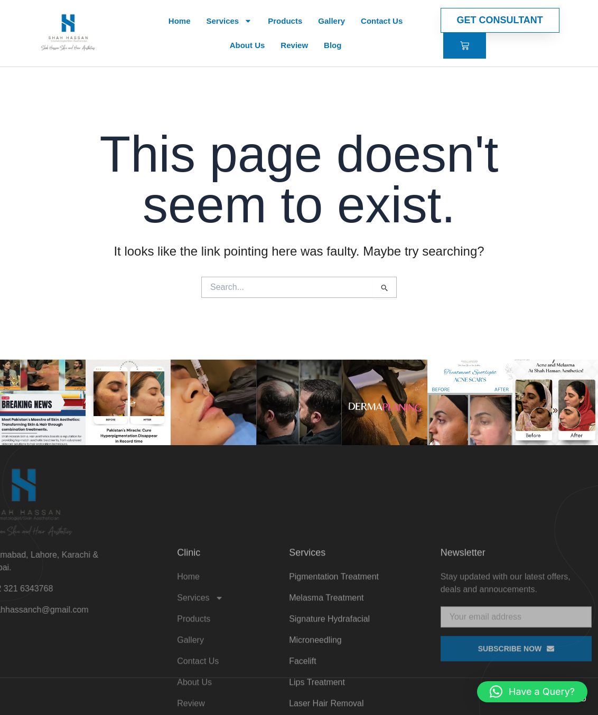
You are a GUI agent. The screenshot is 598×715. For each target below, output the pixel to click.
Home (180, 20)
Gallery (331, 20)
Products (285, 20)
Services (229, 21)
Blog (332, 45)
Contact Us (382, 20)
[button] (532, 691)
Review (294, 45)
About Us (247, 45)
